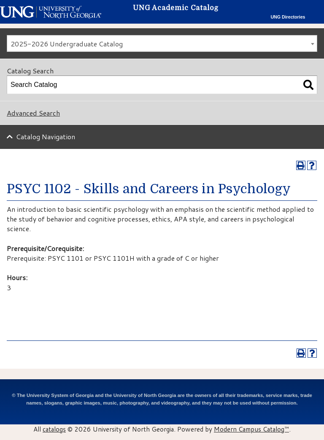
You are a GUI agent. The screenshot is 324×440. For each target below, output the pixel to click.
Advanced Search (33, 113)
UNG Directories (287, 16)
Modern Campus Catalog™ (251, 429)
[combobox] (162, 43)
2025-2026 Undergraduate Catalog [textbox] (67, 44)
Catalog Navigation (45, 136)
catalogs (54, 429)
